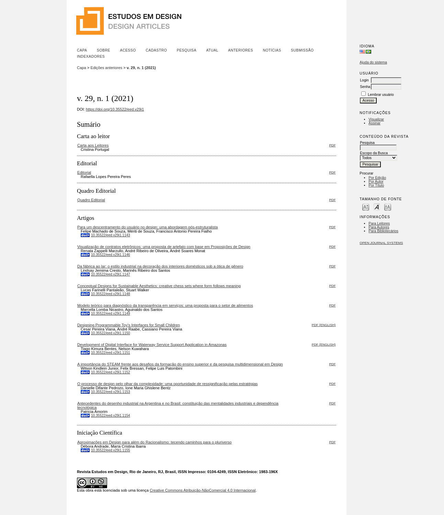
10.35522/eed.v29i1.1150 (110, 333)
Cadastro (156, 50)
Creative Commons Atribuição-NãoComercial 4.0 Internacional (202, 490)
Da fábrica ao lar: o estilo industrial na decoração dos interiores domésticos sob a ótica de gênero (160, 266)
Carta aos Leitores (93, 145)
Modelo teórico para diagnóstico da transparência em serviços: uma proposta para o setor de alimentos (165, 305)
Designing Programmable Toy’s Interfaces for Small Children (128, 325)
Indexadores (91, 56)
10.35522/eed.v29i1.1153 (110, 392)
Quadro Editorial (91, 200)
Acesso (128, 50)
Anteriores (240, 50)
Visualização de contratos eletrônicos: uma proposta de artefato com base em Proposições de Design (163, 247)
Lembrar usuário (381, 95)
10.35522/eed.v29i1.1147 (110, 274)
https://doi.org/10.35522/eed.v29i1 (115, 109)
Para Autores (378, 227)
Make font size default (376, 207)
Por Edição (377, 178)
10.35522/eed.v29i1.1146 (110, 255)
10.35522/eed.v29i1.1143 (110, 235)
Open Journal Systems (381, 243)
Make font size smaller (365, 207)
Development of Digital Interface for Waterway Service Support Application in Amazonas (152, 345)
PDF (332, 145)
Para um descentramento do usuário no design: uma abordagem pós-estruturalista (147, 227)
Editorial (84, 172)
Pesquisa (186, 50)
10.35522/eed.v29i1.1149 (110, 313)
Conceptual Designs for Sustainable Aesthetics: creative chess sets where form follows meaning (159, 286)
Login (364, 80)
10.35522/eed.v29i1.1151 (110, 353)
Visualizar (376, 119)
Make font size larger (387, 207)
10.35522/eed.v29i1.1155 (110, 450)
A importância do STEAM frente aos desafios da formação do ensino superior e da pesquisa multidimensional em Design (180, 364)
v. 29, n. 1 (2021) (141, 68)
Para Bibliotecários (383, 231)
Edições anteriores (106, 68)
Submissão (302, 50)
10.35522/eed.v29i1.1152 (110, 372)
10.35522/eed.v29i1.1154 (110, 415)
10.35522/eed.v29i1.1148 (110, 294)
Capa (82, 50)
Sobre (103, 50)
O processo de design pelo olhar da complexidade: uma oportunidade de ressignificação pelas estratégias (167, 384)
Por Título (376, 185)
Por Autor (375, 181)
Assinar (374, 123)
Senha (365, 87)
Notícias (272, 50)
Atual (212, 50)
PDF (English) (324, 325)
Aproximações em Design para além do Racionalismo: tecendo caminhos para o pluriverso (154, 442)
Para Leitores (379, 223)
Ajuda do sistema (373, 62)
